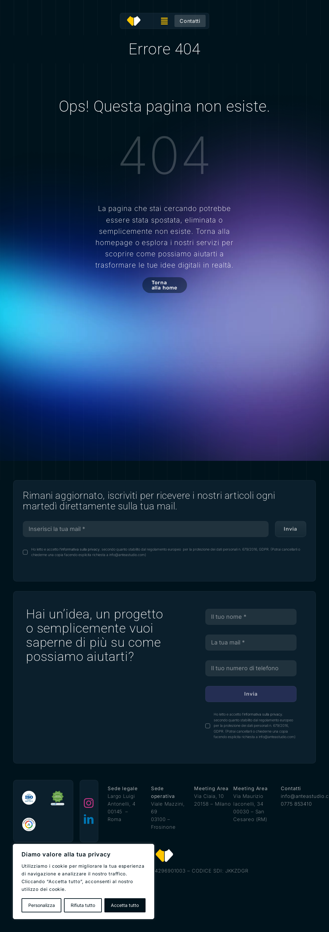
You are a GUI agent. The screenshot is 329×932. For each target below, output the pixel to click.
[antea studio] (134, 18)
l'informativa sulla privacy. (79, 549)
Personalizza (41, 905)
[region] (83, 881)
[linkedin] (89, 819)
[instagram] (89, 803)
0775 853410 (296, 804)
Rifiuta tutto (83, 905)
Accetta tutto (125, 905)
